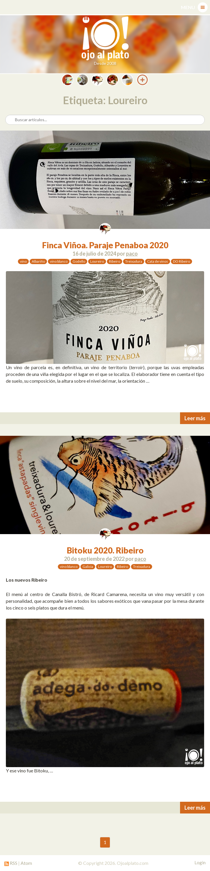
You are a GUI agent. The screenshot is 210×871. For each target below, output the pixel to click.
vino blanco (59, 261)
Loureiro (97, 261)
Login (200, 862)
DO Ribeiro (181, 261)
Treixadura (133, 261)
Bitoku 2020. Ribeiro (105, 550)
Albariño (38, 261)
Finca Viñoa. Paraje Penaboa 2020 (105, 245)
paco (132, 253)
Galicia (88, 566)
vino (23, 261)
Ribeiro (114, 261)
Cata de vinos (157, 261)
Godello (79, 261)
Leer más (195, 418)
